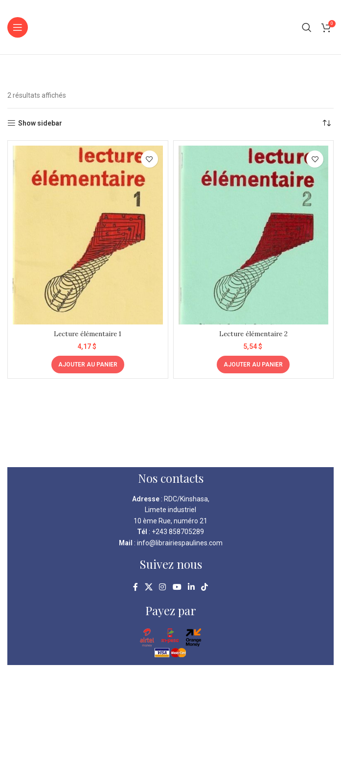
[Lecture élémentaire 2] (254, 235)
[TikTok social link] (204, 587)
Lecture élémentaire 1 (88, 333)
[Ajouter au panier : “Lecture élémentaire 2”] (253, 364)
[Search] (307, 27)
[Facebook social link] (135, 587)
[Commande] (326, 123)
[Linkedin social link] (191, 587)
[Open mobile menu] (17, 27)
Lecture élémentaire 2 (253, 333)
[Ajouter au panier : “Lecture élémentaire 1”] (87, 364)
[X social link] (148, 587)
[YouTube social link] (176, 587)
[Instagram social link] (162, 587)
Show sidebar (40, 123)
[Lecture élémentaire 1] (88, 235)
